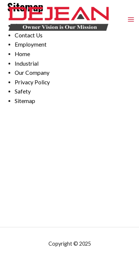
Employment (31, 44)
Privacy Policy (32, 82)
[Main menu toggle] (131, 19)
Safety (23, 91)
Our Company (32, 72)
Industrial (27, 63)
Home (22, 54)
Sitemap (25, 101)
